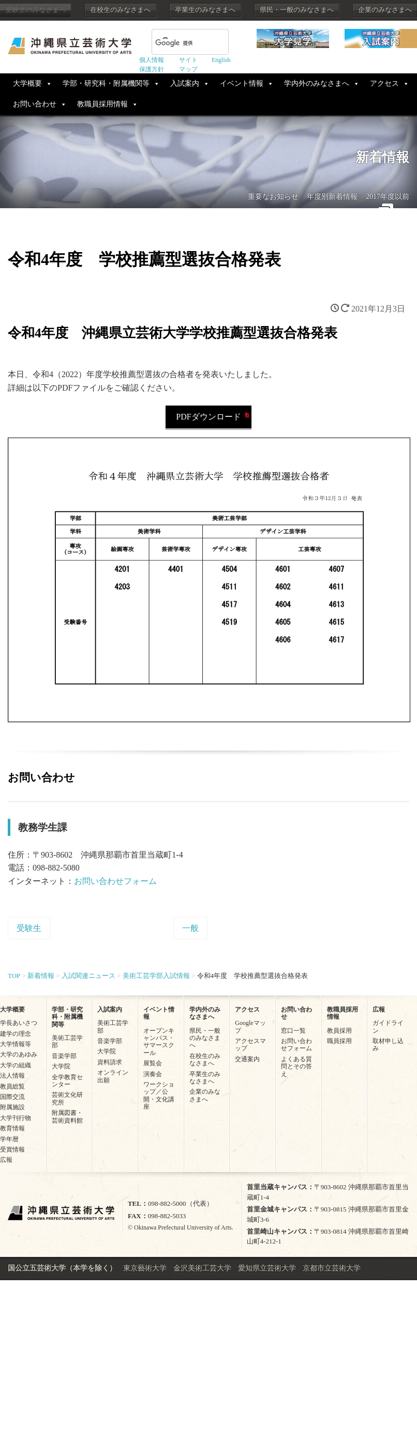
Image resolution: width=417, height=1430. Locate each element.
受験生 (29, 928)
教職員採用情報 (102, 104)
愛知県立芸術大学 (267, 1268)
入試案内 (184, 83)
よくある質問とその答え (296, 1066)
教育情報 (12, 1128)
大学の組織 (15, 1065)
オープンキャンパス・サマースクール (158, 1041)
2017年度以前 (387, 196)
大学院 (61, 1066)
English (221, 60)
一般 (190, 928)
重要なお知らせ (273, 196)
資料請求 (109, 1062)
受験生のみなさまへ (35, 9)
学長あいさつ (18, 1023)
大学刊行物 (15, 1118)
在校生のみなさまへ (120, 9)
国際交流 (12, 1096)
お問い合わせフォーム (115, 881)
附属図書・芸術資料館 (67, 1116)
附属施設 (12, 1107)
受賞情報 (12, 1149)
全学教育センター (67, 1081)
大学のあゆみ (18, 1054)
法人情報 (12, 1075)
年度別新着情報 (332, 196)
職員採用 (339, 1041)
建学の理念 (15, 1033)
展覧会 (152, 1063)
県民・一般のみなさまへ (297, 9)
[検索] (177, 43)
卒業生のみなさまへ (205, 9)
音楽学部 (64, 1056)
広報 (6, 1159)
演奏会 (152, 1074)
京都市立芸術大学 (332, 1268)
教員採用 (339, 1030)
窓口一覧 (293, 1030)
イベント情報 (241, 83)
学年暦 (9, 1139)
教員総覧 (12, 1086)
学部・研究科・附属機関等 (106, 83)
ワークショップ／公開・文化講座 (158, 1095)
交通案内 (247, 1059)
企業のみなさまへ (385, 9)
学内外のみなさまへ (316, 83)
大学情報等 (15, 1044)
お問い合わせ (34, 104)
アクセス (384, 83)
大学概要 (27, 83)
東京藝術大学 (145, 1268)
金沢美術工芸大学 (202, 1268)
